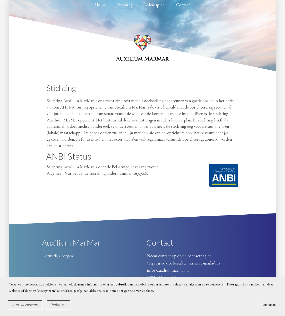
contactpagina (199, 256)
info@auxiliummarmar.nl (168, 270)
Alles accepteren (25, 304)
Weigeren (58, 304)
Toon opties (268, 304)
